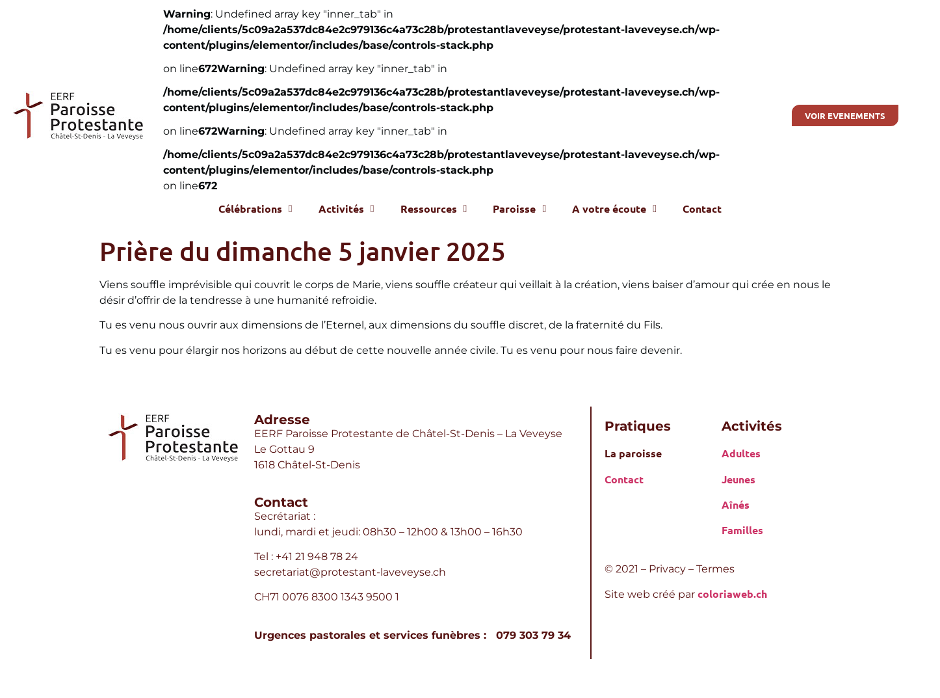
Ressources (433, 209)
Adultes (741, 453)
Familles (742, 530)
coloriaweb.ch (732, 593)
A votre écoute (614, 209)
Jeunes (738, 479)
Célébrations (255, 209)
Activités (346, 209)
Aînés (736, 504)
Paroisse (519, 209)
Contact (702, 208)
